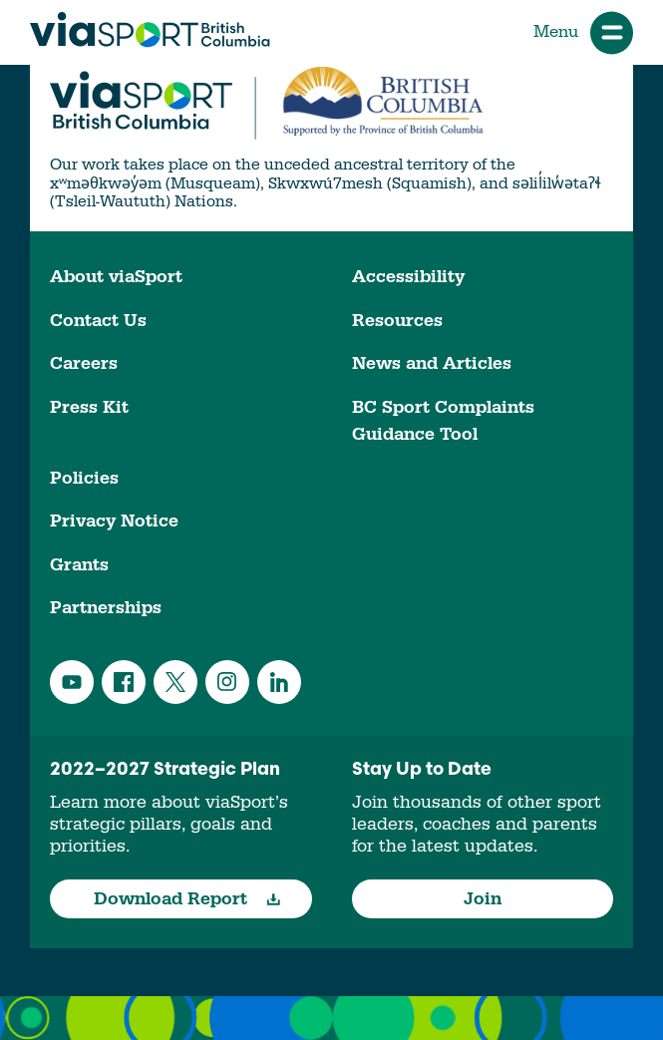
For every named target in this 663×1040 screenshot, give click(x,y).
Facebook (124, 682)
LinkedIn (279, 682)
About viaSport (116, 276)
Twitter (175, 682)
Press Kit (89, 407)
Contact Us (98, 320)
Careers (84, 363)
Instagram (227, 682)
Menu (583, 32)
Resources (397, 320)
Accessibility (408, 276)
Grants (79, 564)
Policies (84, 478)
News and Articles (431, 363)
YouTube (72, 682)
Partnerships (106, 607)
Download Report (187, 898)
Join (482, 898)
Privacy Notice (114, 521)
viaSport (150, 30)
